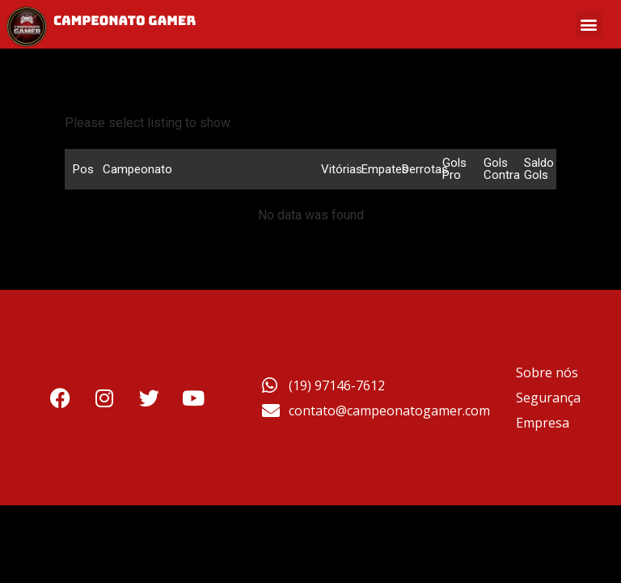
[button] (589, 24)
